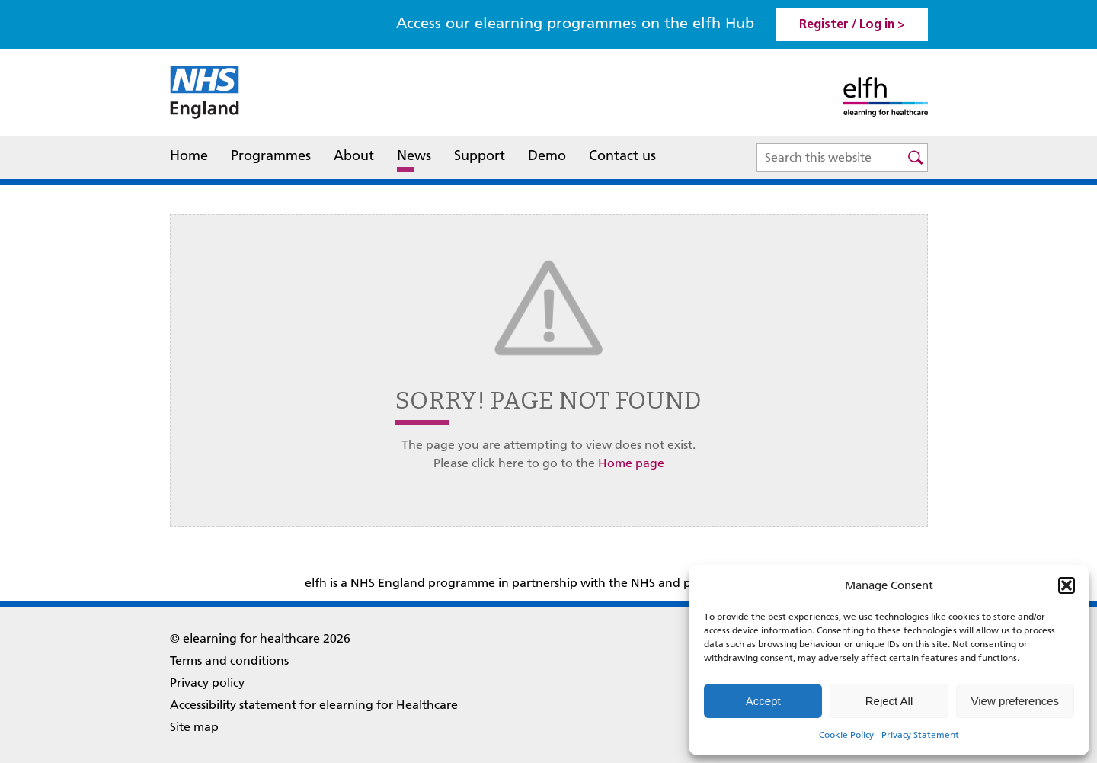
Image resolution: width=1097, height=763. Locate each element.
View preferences (1015, 700)
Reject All (889, 700)
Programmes (271, 155)
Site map (194, 727)
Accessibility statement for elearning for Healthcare (314, 704)
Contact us (622, 155)
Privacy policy (207, 682)
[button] (1066, 585)
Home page (631, 463)
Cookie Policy (846, 734)
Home (189, 155)
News (414, 155)
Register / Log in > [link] (852, 25)
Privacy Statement (920, 734)
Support (479, 155)
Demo (547, 155)
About (354, 157)
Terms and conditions (229, 660)
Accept (763, 700)
